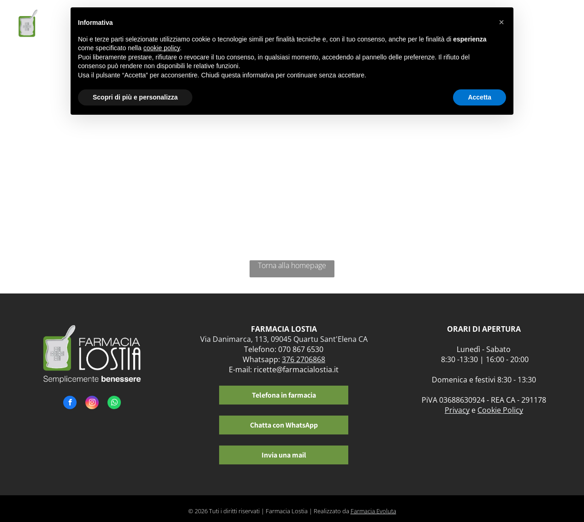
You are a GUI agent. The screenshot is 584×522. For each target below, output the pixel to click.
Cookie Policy (500, 410)
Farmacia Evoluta (373, 511)
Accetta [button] (479, 97)
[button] (501, 22)
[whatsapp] (114, 403)
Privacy (457, 410)
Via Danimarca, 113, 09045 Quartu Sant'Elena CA (284, 339)
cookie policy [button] (161, 48)
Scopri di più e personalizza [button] (135, 97)
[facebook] (70, 403)
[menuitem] (523, 26)
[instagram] (92, 403)
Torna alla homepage (292, 265)
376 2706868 (303, 359)
